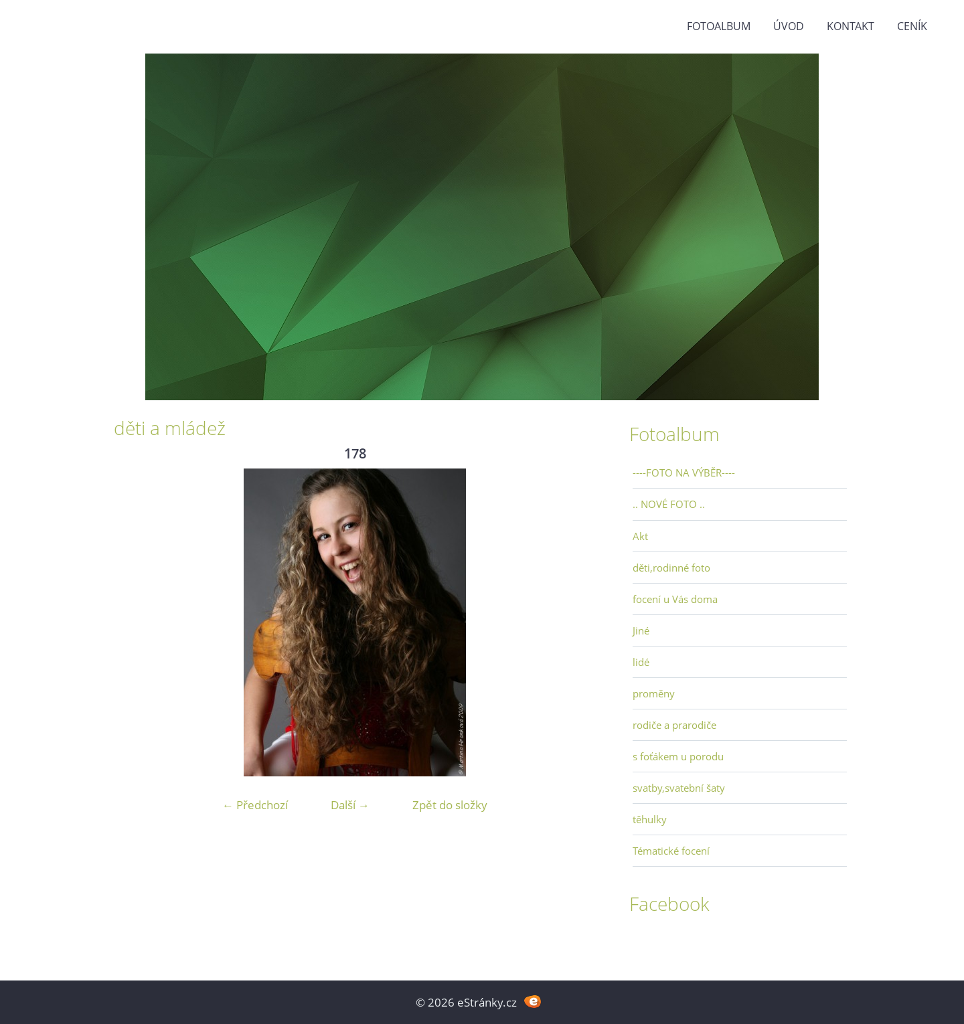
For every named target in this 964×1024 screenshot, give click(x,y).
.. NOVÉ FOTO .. (669, 504)
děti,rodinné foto (671, 567)
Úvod (788, 26)
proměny (654, 693)
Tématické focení (671, 850)
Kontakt (850, 26)
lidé (641, 662)
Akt (640, 536)
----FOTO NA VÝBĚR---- (684, 472)
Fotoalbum (718, 26)
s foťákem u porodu (678, 756)
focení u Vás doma (675, 599)
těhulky (650, 819)
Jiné (641, 630)
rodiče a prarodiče (674, 725)
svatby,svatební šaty (679, 787)
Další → (350, 805)
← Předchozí (255, 805)
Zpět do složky (449, 805)
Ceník (912, 26)
